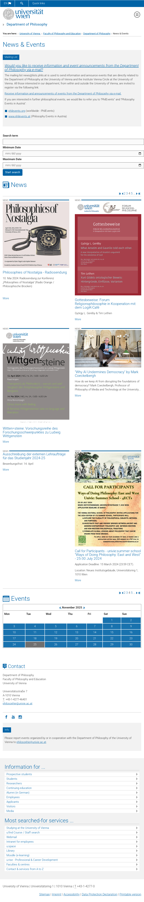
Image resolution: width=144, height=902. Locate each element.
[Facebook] (6, 716)
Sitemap (44, 894)
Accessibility (71, 894)
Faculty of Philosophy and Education (62, 33)
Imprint (56, 894)
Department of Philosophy (27, 24)
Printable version (130, 894)
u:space (11, 846)
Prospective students (19, 774)
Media (10, 811)
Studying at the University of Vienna (27, 828)
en (7, 3)
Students (11, 778)
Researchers (14, 783)
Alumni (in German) (17, 792)
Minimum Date (12, 147)
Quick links (38, 3)
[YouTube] (13, 716)
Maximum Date (12, 159)
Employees (13, 797)
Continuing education (19, 788)
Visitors (10, 806)
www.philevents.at (19, 116)
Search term (10, 135)
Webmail (11, 837)
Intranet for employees (20, 841)
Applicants (12, 801)
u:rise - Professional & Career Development (32, 860)
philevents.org (16, 110)
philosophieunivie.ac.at (17, 703)
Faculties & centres (18, 864)
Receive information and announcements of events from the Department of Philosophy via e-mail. (63, 93)
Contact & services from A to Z (25, 869)
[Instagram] (20, 716)
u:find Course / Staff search (23, 832)
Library (10, 850)
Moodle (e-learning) (17, 855)
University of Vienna (30, 33)
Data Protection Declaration (99, 894)
